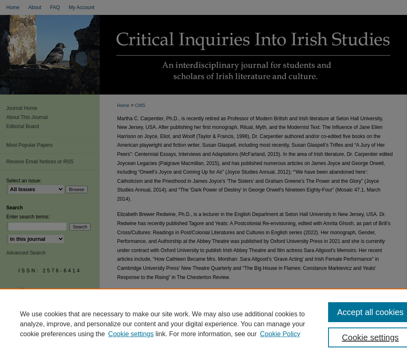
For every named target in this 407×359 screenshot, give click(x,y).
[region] (203, 324)
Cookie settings (131, 333)
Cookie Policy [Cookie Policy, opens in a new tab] (280, 333)
